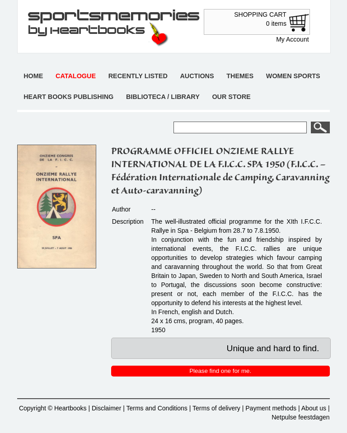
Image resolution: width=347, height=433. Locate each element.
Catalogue (76, 76)
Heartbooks (70, 408)
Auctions (197, 76)
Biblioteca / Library (163, 96)
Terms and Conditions (156, 408)
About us (313, 408)
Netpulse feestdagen (300, 417)
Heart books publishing (68, 96)
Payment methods (270, 408)
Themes (239, 76)
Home (33, 76)
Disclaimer (106, 408)
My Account (292, 39)
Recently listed (138, 76)
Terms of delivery (216, 408)
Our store (231, 96)
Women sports (293, 76)
